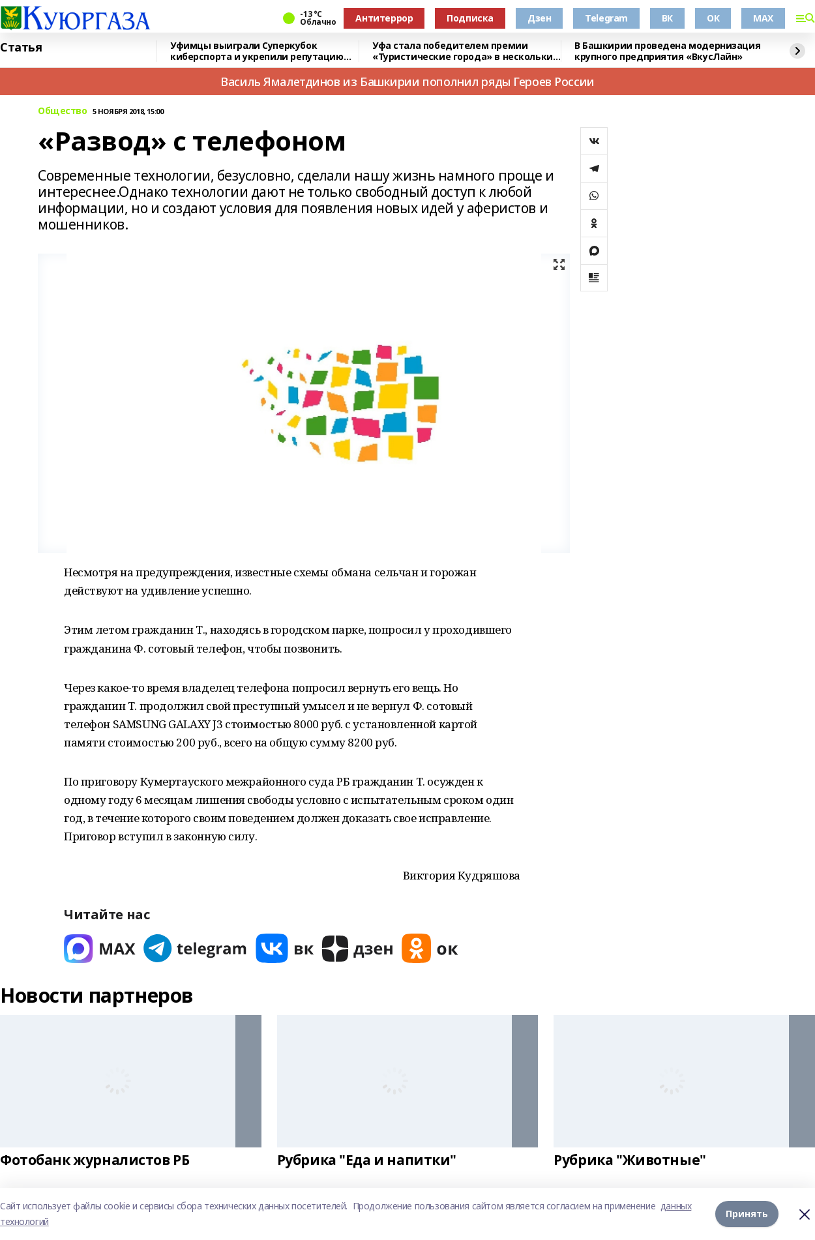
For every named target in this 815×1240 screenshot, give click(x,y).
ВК (667, 18)
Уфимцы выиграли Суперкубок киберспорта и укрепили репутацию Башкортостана (257, 51)
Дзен (539, 18)
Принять (747, 1213)
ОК (713, 18)
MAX (763, 18)
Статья (21, 47)
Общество (62, 111)
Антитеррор (384, 18)
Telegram (606, 18)
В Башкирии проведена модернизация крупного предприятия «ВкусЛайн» (667, 51)
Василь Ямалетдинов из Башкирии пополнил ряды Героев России (407, 81)
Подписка (470, 18)
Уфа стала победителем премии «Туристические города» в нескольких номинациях (464, 51)
